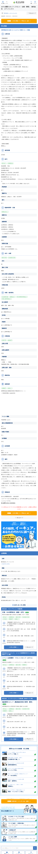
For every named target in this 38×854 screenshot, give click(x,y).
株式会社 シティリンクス (10, 13)
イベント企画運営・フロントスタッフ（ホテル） (17, 658)
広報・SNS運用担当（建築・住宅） (13, 612)
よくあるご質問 (12, 836)
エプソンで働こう (13, 754)
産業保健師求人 (12, 764)
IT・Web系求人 (12, 775)
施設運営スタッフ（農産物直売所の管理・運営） (17, 702)
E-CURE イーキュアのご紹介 (16, 816)
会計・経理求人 (12, 781)
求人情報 (2, 3)
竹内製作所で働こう (14, 759)
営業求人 (10, 786)
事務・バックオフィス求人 (16, 791)
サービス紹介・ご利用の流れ (16, 823)
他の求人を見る (6, 563)
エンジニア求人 (12, 770)
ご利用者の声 (12, 830)
